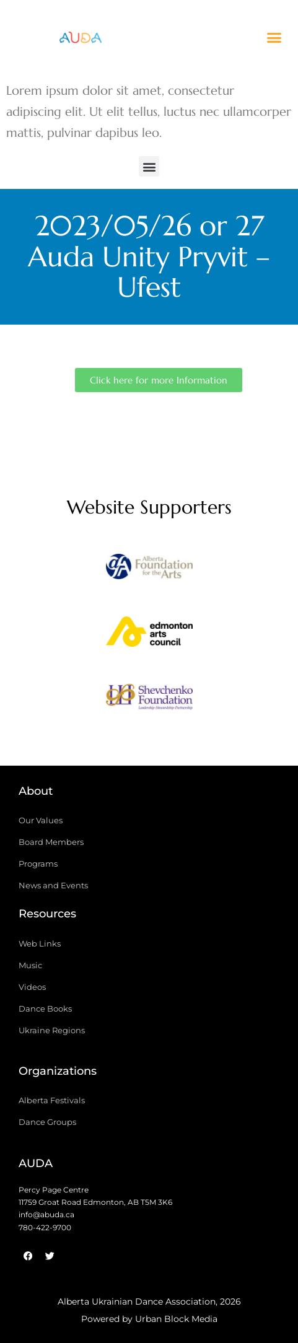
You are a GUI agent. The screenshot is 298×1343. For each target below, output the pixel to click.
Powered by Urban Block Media (149, 1318)
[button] (274, 37)
